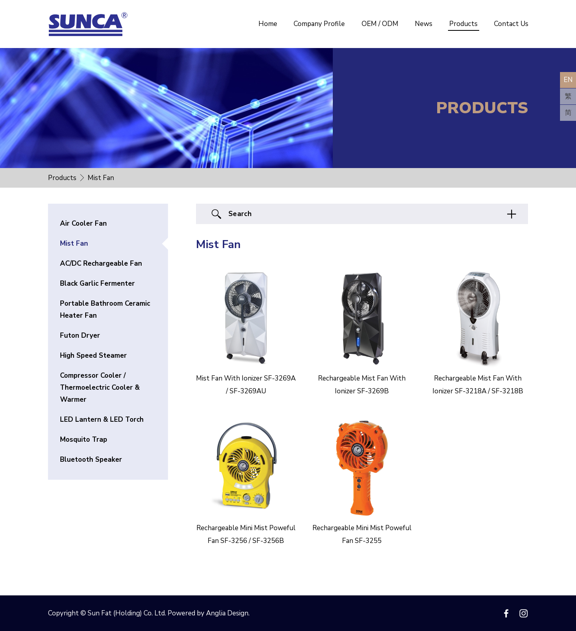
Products (463, 23)
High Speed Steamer (93, 355)
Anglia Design (227, 613)
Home (267, 23)
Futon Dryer (80, 335)
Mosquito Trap (83, 439)
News (423, 23)
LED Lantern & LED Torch (102, 419)
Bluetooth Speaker (91, 459)
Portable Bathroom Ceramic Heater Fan (105, 309)
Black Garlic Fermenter (97, 283)
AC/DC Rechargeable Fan (101, 263)
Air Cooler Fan (83, 223)
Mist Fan (74, 243)
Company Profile (319, 23)
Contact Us (511, 23)
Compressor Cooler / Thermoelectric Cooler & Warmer (100, 387)
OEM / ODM (380, 23)
